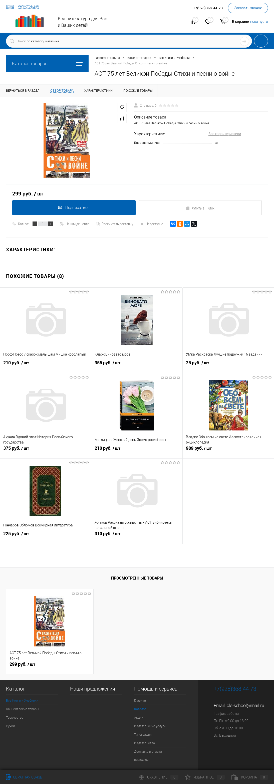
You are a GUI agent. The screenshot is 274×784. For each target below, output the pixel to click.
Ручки (10, 726)
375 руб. (45, 450)
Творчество (14, 717)
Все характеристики (224, 134)
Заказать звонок (248, 8)
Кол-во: (23, 223)
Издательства (144, 743)
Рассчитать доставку (114, 223)
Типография (143, 734)
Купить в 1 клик (200, 207)
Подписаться (74, 207)
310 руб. (137, 535)
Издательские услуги (149, 726)
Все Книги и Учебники (22, 700)
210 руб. (45, 365)
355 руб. (137, 365)
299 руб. (22, 664)
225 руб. (45, 535)
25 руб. (228, 365)
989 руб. (228, 450)
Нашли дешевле (74, 223)
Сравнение (158, 777)
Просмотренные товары (137, 578)
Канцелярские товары (22, 709)
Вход (10, 6)
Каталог (140, 709)
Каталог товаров (47, 63)
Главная (140, 700)
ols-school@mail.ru (245, 705)
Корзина (249, 777)
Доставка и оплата (148, 751)
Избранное (205, 777)
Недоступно (151, 223)
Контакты (141, 760)
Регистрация (28, 6)
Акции (138, 717)
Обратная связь (24, 777)
